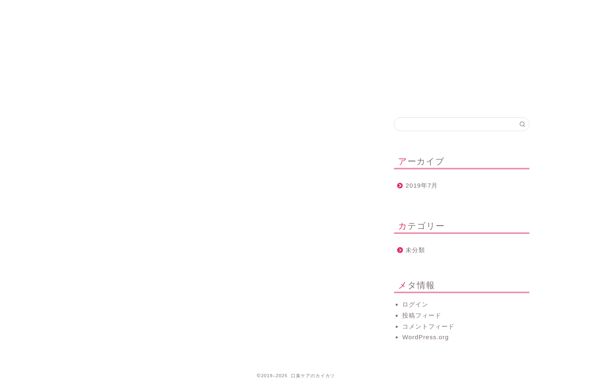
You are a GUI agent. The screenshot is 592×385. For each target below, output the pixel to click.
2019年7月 (421, 185)
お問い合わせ (310, 10)
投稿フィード (421, 315)
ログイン (415, 304)
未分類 (415, 249)
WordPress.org (425, 337)
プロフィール (211, 10)
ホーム (112, 10)
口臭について (408, 10)
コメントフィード (428, 326)
